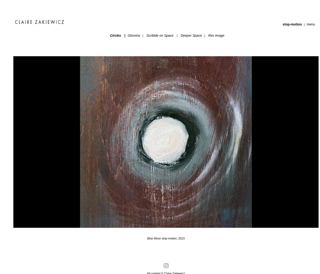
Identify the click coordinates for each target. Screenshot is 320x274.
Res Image (216, 35)
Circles (115, 35)
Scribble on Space (160, 35)
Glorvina (135, 35)
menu (311, 24)
